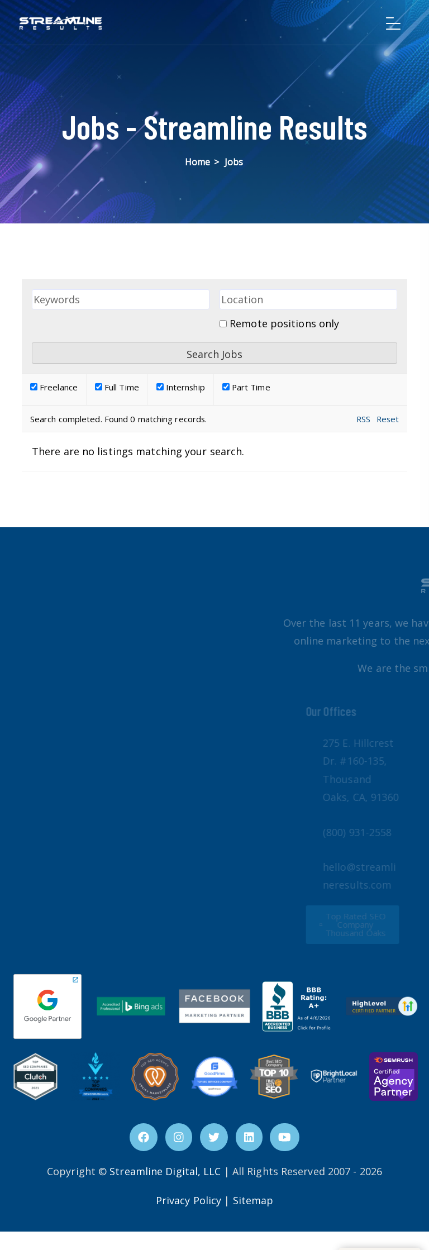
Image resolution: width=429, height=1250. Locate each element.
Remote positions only (284, 323)
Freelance (54, 387)
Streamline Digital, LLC (165, 1171)
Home (197, 162)
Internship (180, 387)
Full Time (117, 387)
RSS (363, 418)
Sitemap (253, 1200)
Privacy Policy (188, 1200)
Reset (387, 418)
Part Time (246, 387)
